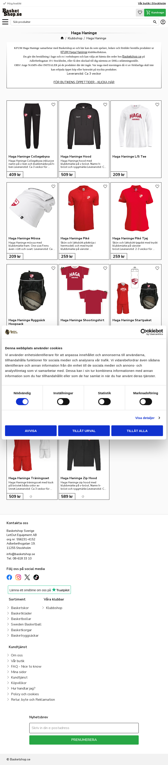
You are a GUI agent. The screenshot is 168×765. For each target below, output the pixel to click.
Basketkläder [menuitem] (21, 613)
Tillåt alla (137, 431)
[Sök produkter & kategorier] (82, 22)
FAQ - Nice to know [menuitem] (26, 666)
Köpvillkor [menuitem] (18, 683)
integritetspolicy (99, 747)
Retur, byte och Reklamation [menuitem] (33, 699)
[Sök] (155, 22)
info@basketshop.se (21, 554)
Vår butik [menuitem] (17, 661)
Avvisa (31, 431)
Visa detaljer (144, 417)
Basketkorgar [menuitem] (21, 630)
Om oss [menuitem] (17, 655)
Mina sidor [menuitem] (18, 672)
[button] (5, 22)
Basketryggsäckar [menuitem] (24, 635)
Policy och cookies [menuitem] (25, 694)
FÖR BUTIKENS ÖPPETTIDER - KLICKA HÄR (84, 82)
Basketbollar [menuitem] (21, 618)
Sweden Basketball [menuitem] (26, 624)
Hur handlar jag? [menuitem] (23, 688)
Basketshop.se (131, 57)
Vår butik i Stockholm (152, 3)
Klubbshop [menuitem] (54, 608)
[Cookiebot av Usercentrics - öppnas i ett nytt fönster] (144, 332)
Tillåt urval (84, 431)
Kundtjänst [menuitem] (19, 677)
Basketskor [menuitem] (20, 608)
